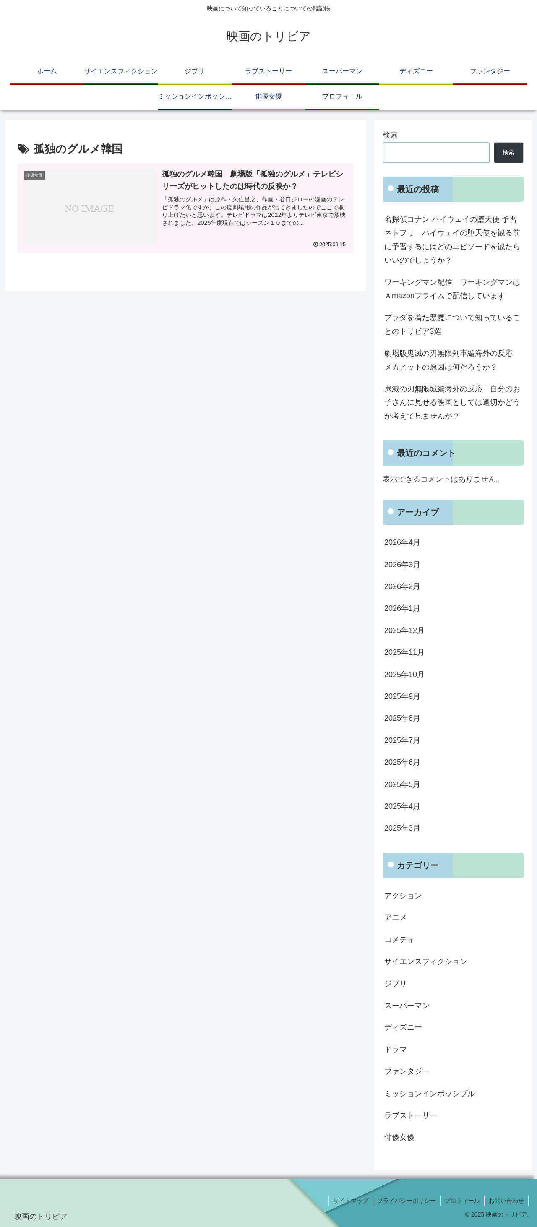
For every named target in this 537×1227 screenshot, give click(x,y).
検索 (390, 135)
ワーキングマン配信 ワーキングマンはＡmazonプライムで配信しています (452, 289)
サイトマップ (350, 1200)
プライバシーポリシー (406, 1200)
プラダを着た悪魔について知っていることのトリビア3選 (452, 324)
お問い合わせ (506, 1200)
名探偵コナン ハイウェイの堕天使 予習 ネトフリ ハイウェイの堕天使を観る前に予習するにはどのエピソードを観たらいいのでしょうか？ (452, 239)
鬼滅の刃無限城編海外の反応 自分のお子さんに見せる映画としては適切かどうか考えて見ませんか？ (452, 402)
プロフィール (462, 1200)
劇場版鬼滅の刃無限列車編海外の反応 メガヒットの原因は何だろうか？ (452, 360)
